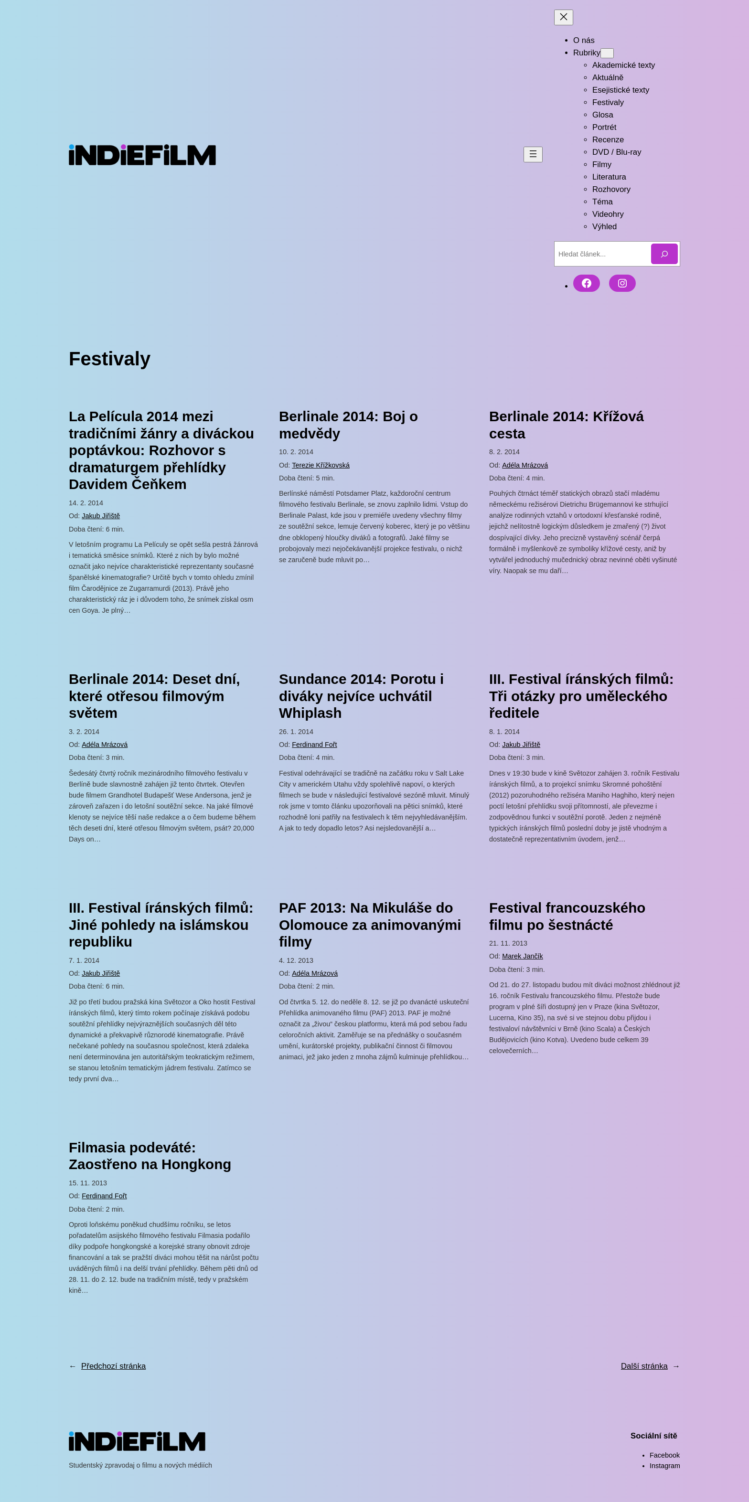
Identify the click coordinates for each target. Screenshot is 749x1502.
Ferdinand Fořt (314, 744)
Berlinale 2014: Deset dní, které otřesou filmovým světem (154, 696)
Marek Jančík (522, 956)
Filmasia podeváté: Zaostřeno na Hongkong (150, 1156)
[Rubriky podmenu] (607, 53)
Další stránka (650, 1366)
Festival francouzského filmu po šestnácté (567, 916)
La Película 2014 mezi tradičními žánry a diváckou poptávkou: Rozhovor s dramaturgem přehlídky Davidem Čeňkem (161, 450)
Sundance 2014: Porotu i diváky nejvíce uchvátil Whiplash (361, 696)
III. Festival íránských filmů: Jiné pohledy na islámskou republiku (161, 924)
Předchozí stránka (107, 1366)
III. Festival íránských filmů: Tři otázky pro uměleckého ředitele (581, 696)
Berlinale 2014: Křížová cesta (566, 424)
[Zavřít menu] (563, 17)
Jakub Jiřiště (101, 516)
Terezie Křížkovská (321, 465)
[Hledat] (664, 254)
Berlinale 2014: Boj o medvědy (348, 424)
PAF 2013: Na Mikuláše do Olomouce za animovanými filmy (370, 924)
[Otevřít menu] (533, 154)
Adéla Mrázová (525, 465)
